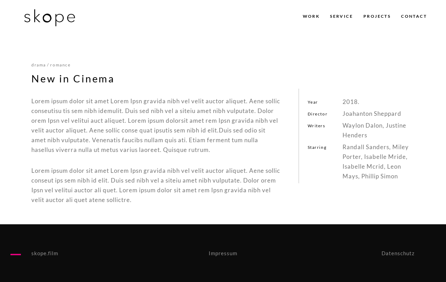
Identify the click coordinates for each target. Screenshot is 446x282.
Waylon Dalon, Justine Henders (374, 130)
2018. (351, 101)
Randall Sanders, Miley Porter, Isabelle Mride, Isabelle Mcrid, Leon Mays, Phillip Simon (376, 161)
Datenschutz (398, 253)
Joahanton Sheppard (372, 113)
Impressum (223, 253)
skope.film (44, 253)
